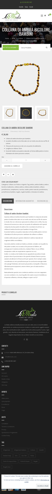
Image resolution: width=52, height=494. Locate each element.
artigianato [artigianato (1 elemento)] (6, 450)
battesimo (10, 187)
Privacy (4, 429)
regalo (18, 192)
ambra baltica (39, 184)
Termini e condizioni (8, 426)
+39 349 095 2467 (26, 2)
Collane (20, 38)
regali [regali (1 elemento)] (35, 461)
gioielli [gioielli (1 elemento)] (41, 450)
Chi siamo (5, 376)
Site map (4, 385)
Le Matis (7, 352)
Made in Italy (6, 379)
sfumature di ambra (37, 192)
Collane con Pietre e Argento (35, 38)
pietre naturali (33, 189)
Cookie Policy (6, 435)
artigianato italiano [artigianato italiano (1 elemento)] (20, 450)
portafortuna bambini (8, 192)
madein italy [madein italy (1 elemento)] (7, 456)
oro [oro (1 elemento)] (16, 456)
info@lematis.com (11, 357)
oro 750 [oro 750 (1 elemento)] (23, 456)
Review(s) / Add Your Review (20, 131)
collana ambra (19, 187)
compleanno (15, 189)
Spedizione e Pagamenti (9, 432)
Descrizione (7, 201)
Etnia (3, 407)
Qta (3, 157)
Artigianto (5, 382)
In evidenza (5, 404)
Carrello (21, 7)
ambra (32, 184)
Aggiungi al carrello (12, 166)
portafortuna (43, 189)
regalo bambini (26, 192)
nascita (21, 189)
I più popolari (6, 401)
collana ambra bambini (31, 187)
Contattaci (5, 423)
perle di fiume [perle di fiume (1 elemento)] (25, 461)
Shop (13, 38)
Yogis (3, 410)
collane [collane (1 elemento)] (32, 450)
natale (27, 189)
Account (4, 373)
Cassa (26, 7)
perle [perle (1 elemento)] (32, 456)
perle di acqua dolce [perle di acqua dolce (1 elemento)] (9, 461)
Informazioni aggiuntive (25, 201)
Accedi (31, 7)
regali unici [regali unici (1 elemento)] (6, 467)
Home (7, 38)
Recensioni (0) (42, 201)
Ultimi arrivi (5, 398)
